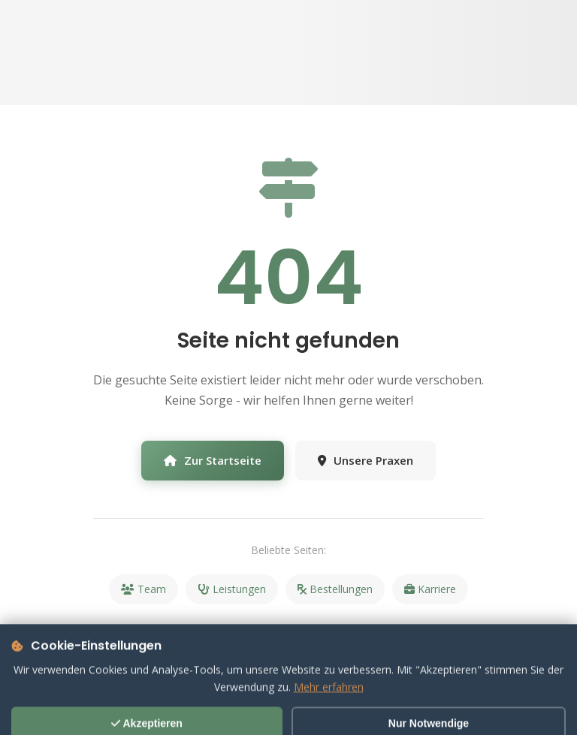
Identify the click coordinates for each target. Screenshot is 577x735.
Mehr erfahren (329, 707)
